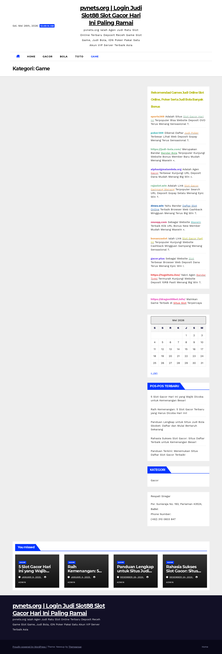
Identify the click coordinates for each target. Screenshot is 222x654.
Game (95, 56)
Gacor (48, 56)
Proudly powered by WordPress (29, 647)
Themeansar (75, 647)
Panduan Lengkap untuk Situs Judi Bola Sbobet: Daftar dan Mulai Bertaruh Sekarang (177, 425)
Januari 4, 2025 (81, 577)
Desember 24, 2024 (181, 577)
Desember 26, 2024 (132, 577)
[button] (208, 56)
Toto (79, 56)
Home (31, 56)
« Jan (154, 373)
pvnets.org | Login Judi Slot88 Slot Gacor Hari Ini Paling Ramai (111, 15)
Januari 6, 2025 (32, 577)
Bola (64, 56)
